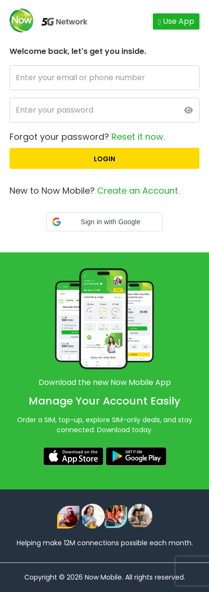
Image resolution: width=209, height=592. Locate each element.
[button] (104, 221)
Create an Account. (138, 191)
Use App (176, 21)
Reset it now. (138, 137)
